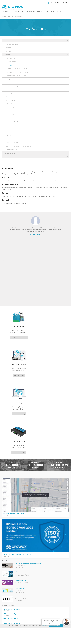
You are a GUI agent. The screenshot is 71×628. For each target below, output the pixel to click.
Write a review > (64, 240)
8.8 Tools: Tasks (10, 114)
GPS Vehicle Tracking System (9, 583)
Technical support (44, 567)
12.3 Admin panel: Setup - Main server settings (18, 146)
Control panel (9, 51)
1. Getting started (10, 58)
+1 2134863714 (53, 3)
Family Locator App (6, 581)
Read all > (57, 240)
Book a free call (42, 581)
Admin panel (9, 47)
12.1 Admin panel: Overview (13, 139)
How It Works (31, 11)
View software (51, 541)
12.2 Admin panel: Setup (12, 142)
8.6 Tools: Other (10, 107)
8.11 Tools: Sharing (11, 125)
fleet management (17, 519)
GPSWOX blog (5, 572)
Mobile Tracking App (7, 578)
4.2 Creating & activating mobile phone (16, 75)
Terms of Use (29, 618)
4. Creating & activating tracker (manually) (17, 68)
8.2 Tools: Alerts (10, 93)
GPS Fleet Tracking (6, 586)
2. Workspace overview (12, 61)
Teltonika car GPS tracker (8, 597)
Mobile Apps (40, 11)
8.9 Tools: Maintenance (12, 118)
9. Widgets (8, 128)
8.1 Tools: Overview (11, 90)
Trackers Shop (49, 11)
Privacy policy (21, 618)
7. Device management (12, 86)
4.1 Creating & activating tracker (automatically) (18, 72)
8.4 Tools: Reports (10, 100)
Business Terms (49, 618)
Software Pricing (7, 11)
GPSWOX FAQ (5, 575)
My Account (66, 2)
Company (58, 11)
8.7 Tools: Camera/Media (12, 111)
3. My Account (9, 65)
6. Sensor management (12, 83)
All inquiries (48, 574)
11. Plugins (8, 135)
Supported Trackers (19, 11)
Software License (39, 618)
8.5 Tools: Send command (13, 104)
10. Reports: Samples (11, 132)
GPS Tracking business (7, 589)
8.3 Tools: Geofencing (11, 97)
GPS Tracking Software (12, 44)
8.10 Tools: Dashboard (12, 121)
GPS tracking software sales (48, 560)
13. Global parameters (12, 149)
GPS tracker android (7, 592)
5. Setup (8, 79)
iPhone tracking (6, 595)
